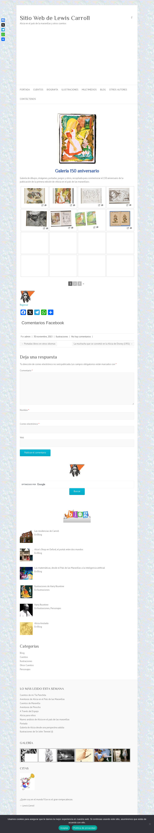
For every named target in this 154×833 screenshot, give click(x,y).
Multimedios (89, 89)
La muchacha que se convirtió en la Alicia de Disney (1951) (103, 343)
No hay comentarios (81, 336)
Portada (25, 89)
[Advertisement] (77, 59)
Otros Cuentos (27, 665)
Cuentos (38, 89)
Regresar (27, 298)
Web (22, 437)
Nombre (24, 410)
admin (27, 336)
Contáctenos (28, 98)
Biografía (52, 89)
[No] (149, 824)
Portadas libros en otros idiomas (38, 343)
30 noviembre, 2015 (43, 336)
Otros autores (118, 89)
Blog (103, 89)
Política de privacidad (84, 828)
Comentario (26, 370)
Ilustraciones (69, 89)
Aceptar (64, 828)
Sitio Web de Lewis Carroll (55, 17)
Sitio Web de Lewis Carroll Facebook (131, 18)
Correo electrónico (29, 423)
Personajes (25, 669)
